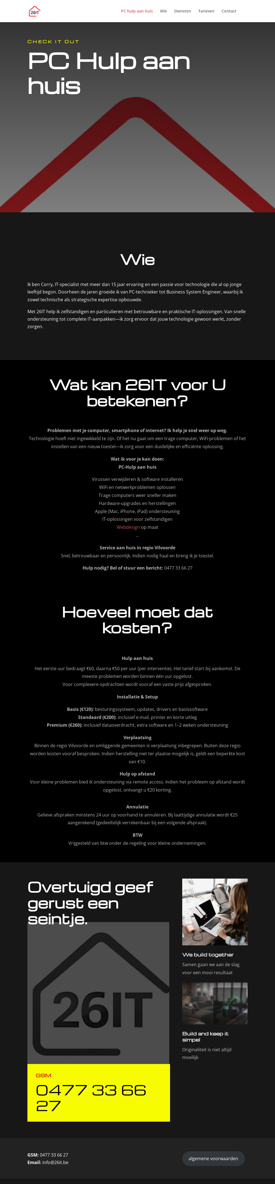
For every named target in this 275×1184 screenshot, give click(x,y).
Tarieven (206, 11)
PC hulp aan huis (137, 11)
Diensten (182, 11)
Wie (163, 11)
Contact (229, 11)
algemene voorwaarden (213, 1158)
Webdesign (128, 527)
